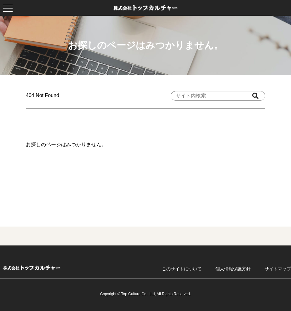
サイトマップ (278, 268)
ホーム (31, 267)
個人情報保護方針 (233, 268)
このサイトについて (182, 268)
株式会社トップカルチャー (145, 8)
